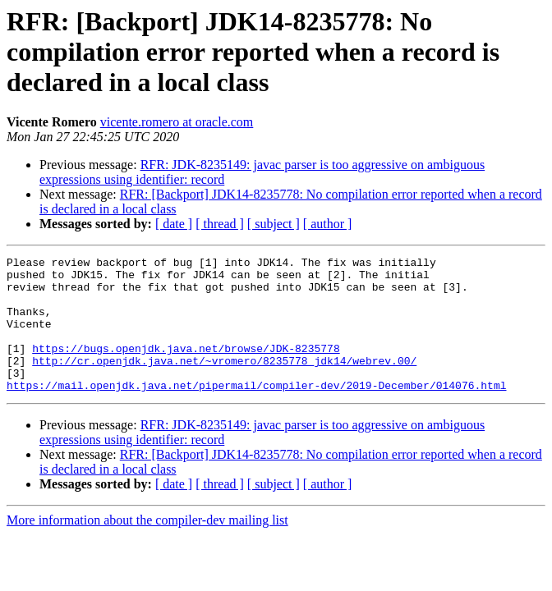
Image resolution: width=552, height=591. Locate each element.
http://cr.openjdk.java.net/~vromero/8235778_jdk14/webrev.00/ (224, 382)
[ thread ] (220, 224)
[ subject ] (273, 224)
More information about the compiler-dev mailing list (147, 547)
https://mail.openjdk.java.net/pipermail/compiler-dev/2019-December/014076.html (256, 412)
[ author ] (327, 224)
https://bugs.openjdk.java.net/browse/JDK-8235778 (185, 367)
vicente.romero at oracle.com (177, 122)
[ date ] (173, 224)
